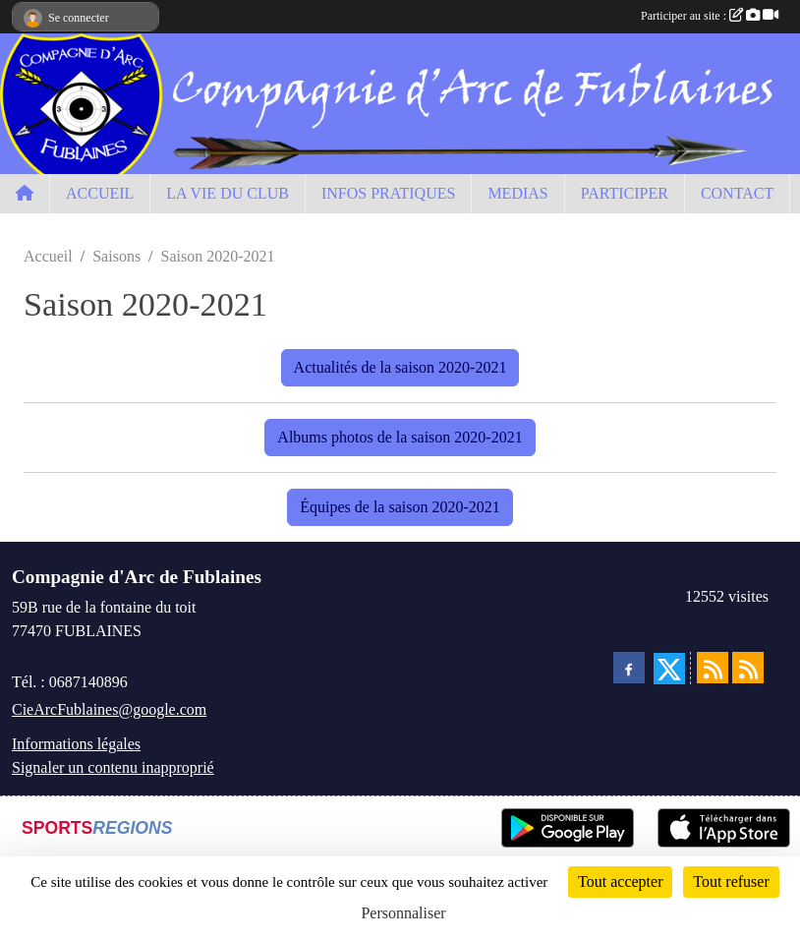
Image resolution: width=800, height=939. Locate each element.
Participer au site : (709, 16)
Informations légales (76, 743)
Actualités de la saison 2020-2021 (400, 367)
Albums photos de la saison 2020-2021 (399, 437)
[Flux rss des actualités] (712, 667)
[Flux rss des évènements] (748, 667)
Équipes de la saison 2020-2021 (400, 507)
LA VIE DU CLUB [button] (227, 193)
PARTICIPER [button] (624, 193)
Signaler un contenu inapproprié (113, 767)
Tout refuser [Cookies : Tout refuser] (731, 881)
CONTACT (737, 193)
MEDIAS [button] (517, 193)
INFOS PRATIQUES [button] (388, 193)
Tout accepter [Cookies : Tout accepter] (620, 881)
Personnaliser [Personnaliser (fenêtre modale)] (403, 913)
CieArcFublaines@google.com (109, 709)
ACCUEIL (100, 193)
